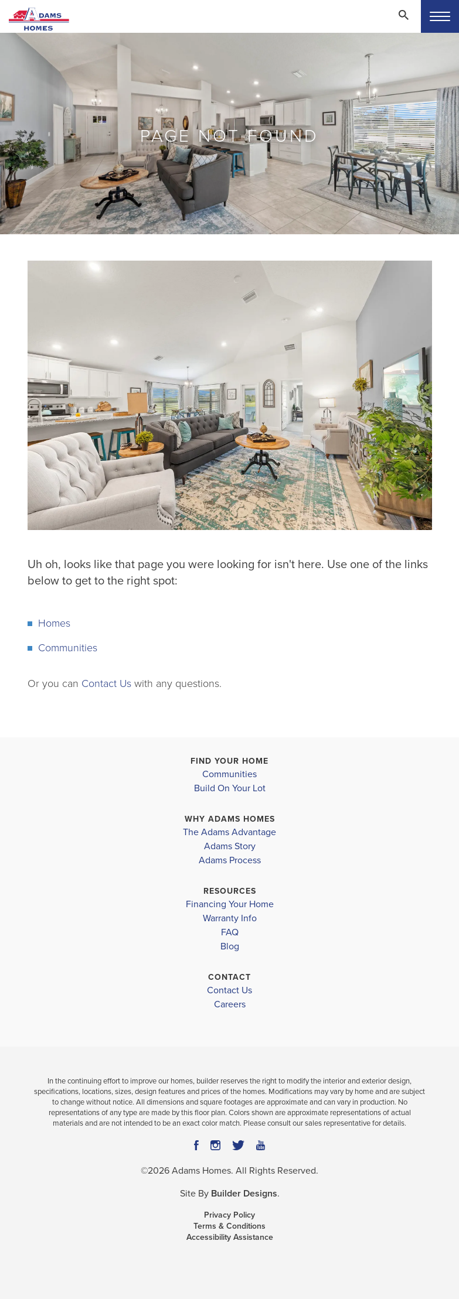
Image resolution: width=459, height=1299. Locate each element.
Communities (67, 647)
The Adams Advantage (229, 832)
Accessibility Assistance (229, 1237)
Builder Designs (244, 1193)
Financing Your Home (230, 904)
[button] (403, 23)
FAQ (230, 932)
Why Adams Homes (230, 819)
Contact (229, 977)
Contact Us (106, 683)
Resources (229, 891)
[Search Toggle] (403, 14)
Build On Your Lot (230, 788)
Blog (229, 946)
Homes (54, 623)
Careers (230, 1004)
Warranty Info (230, 918)
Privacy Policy (229, 1215)
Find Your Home (229, 761)
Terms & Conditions (229, 1226)
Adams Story (230, 846)
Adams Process (230, 860)
